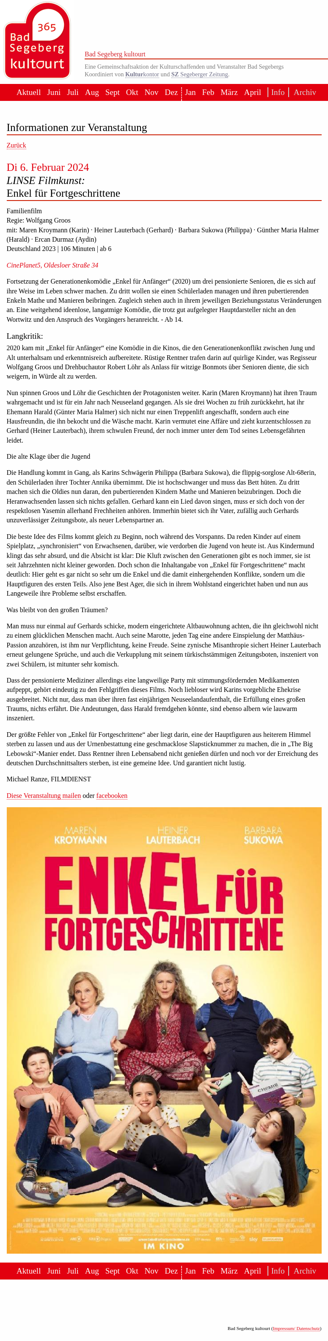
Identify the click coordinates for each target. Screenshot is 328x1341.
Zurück (16, 145)
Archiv (302, 92)
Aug (92, 92)
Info (276, 92)
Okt (132, 92)
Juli (73, 92)
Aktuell (29, 92)
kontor (142, 74)
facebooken (112, 795)
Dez (171, 92)
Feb (208, 92)
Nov (151, 92)
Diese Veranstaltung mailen (44, 795)
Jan (190, 92)
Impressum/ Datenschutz (296, 1328)
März (229, 92)
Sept (112, 92)
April (253, 92)
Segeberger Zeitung (199, 74)
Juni (54, 92)
